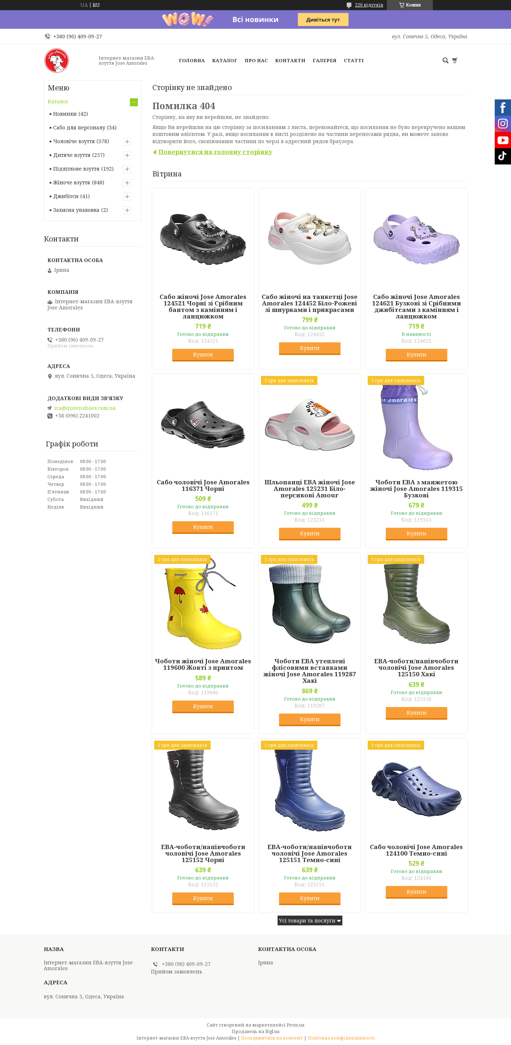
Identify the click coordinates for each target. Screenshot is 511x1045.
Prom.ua (295, 1025)
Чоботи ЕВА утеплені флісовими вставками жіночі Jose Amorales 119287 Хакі (309, 671)
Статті (354, 60)
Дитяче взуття (71, 154)
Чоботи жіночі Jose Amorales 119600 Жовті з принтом (203, 664)
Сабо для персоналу (79, 127)
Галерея (325, 60)
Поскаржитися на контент (272, 1038)
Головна (192, 60)
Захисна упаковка (76, 209)
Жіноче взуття (71, 182)
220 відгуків (369, 5)
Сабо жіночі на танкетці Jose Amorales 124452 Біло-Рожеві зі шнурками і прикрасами (310, 303)
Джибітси (66, 196)
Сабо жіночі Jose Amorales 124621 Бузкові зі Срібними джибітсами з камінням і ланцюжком (416, 307)
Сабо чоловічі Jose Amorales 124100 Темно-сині (416, 850)
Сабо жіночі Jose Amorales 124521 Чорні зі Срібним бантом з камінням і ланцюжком (203, 307)
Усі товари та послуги (307, 920)
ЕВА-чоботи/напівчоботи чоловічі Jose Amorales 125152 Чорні (203, 853)
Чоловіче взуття (74, 141)
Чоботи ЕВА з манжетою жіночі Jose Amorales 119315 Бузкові (416, 488)
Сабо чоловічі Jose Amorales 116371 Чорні (203, 485)
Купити (203, 354)
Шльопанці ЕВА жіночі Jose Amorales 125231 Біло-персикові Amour (310, 488)
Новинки (65, 113)
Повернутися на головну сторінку (215, 151)
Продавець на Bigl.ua (255, 1031)
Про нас (256, 60)
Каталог (224, 60)
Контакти (290, 60)
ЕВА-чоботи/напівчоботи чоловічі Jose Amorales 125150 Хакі (416, 667)
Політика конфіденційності (341, 1038)
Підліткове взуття (76, 168)
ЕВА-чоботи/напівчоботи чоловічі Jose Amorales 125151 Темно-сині (309, 853)
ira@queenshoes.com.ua (85, 408)
